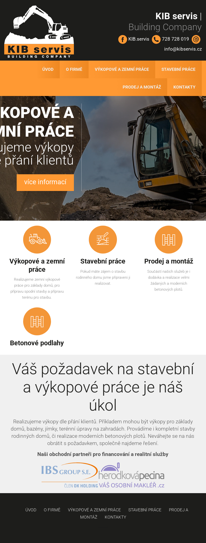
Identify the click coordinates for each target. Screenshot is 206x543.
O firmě (74, 69)
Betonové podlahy (37, 343)
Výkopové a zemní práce (122, 69)
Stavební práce (178, 69)
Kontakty (184, 87)
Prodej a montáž (142, 87)
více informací (45, 182)
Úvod (47, 69)
